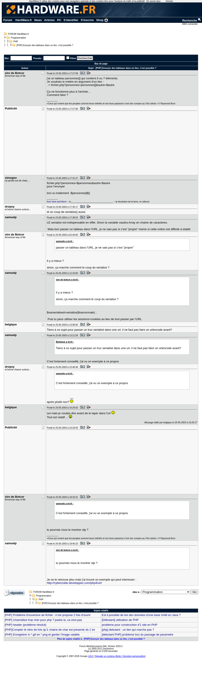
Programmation (18, 38)
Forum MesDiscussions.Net (93, 646)
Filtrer (73, 58)
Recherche (191, 20)
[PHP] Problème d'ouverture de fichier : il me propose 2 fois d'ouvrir (48, 615)
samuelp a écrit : (64, 241)
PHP (16, 41)
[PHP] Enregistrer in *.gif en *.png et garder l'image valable (42, 634)
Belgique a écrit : (65, 342)
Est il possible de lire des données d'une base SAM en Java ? (141, 615)
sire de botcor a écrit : (67, 279)
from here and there (56, 201)
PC (59, 20)
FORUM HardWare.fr (18, 34)
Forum (7, 20)
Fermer (169, 1)
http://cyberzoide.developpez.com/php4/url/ (74, 583)
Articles (49, 20)
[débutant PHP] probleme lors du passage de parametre (137, 634)
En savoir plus (153, 1)
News (38, 20)
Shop (102, 20)
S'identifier (70, 20)
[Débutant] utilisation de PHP (120, 620)
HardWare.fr (24, 20)
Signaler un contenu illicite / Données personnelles (120, 656)
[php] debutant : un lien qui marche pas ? (128, 629)
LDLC (91, 656)
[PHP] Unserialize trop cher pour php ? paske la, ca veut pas (43, 620)
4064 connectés (190, 24)
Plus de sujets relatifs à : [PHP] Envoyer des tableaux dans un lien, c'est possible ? (101, 639)
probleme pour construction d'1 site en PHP (129, 624)
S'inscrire (87, 20)
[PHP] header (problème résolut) (25, 624)
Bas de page (101, 63)
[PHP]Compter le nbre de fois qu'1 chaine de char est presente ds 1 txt (50, 629)
